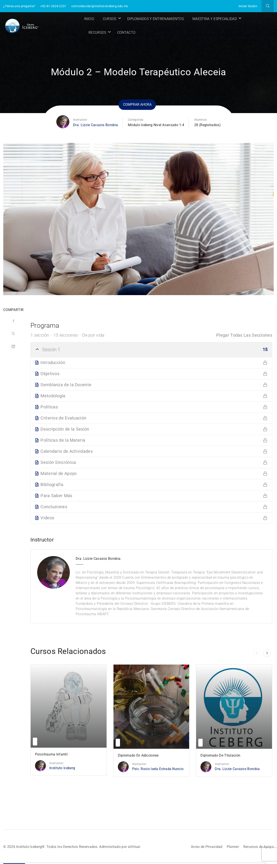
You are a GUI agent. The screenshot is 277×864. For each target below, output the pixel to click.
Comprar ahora (137, 104)
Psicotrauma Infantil (51, 754)
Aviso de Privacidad (206, 847)
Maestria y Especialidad (214, 19)
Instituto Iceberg (62, 768)
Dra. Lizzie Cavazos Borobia (95, 125)
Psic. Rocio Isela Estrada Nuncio (158, 769)
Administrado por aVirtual (119, 847)
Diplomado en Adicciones (138, 755)
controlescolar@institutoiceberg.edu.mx (99, 6)
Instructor (80, 119)
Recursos (97, 32)
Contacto (126, 32)
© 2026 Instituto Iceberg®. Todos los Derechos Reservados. (51, 847)
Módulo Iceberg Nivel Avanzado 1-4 (156, 125)
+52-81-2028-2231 (53, 6)
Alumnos (200, 119)
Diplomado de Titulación (220, 755)
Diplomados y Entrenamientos (155, 19)
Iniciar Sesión (248, 6)
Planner (233, 847)
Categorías (135, 119)
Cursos (109, 19)
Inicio (89, 19)
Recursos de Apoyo (258, 847)
